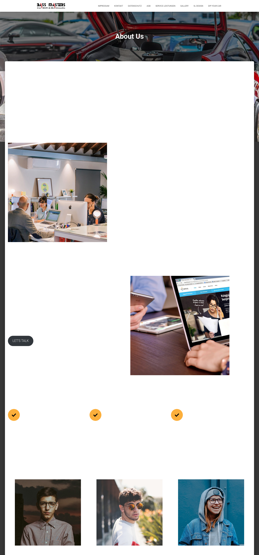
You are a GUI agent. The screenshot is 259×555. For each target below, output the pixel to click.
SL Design (198, 6)
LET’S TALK (83, 310)
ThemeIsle (218, 547)
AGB (148, 6)
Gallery (184, 6)
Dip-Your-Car (214, 6)
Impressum (103, 6)
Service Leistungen (165, 6)
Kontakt (118, 6)
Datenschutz (135, 6)
